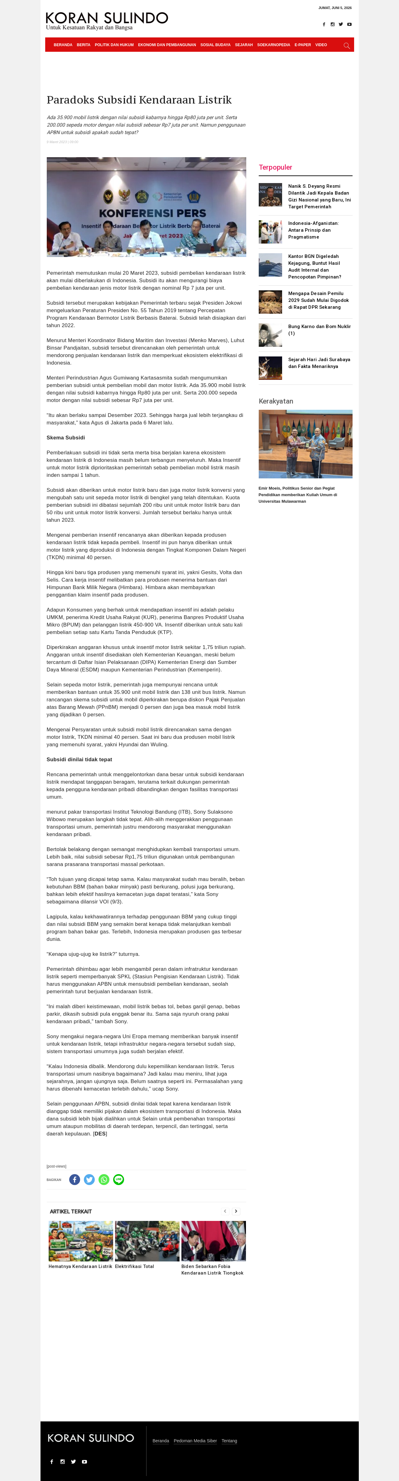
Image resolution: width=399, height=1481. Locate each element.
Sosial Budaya (215, 45)
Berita (84, 45)
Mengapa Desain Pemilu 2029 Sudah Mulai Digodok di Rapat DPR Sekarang (318, 300)
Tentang (229, 1441)
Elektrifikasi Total (134, 1266)
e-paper (303, 45)
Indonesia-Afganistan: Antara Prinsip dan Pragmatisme (313, 230)
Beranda (63, 45)
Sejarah (244, 45)
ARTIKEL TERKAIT (71, 1211)
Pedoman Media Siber (195, 1441)
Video (321, 45)
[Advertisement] (146, 1353)
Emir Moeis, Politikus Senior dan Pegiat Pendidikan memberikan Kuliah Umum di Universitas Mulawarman (298, 495)
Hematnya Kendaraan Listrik (81, 1266)
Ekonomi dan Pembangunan (167, 45)
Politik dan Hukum (114, 45)
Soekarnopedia (273, 45)
